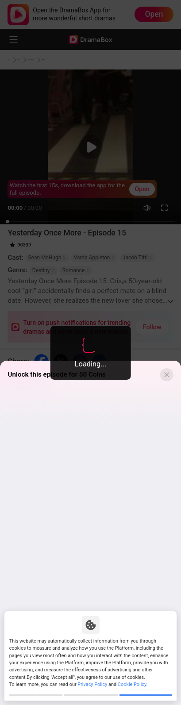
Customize (35, 690)
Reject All (91, 690)
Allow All (145, 690)
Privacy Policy (92, 675)
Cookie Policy (132, 675)
